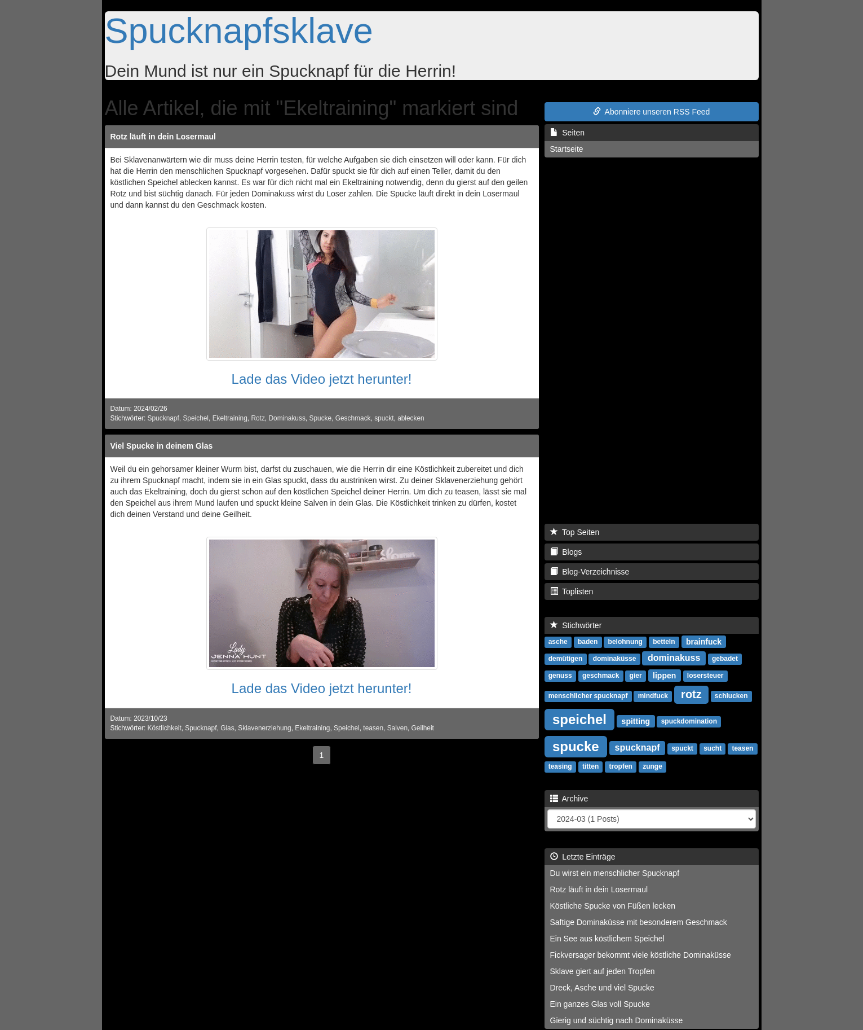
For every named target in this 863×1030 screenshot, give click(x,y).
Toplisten (572, 591)
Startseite (566, 149)
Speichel (196, 418)
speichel (579, 718)
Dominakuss (286, 418)
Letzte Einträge (583, 856)
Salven (397, 728)
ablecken (410, 418)
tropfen (620, 766)
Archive (569, 798)
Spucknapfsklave (239, 30)
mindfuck (653, 696)
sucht (712, 748)
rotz (691, 694)
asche (558, 642)
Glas (227, 728)
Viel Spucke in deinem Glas (161, 445)
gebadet (725, 659)
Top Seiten (575, 532)
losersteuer (705, 676)
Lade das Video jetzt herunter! (322, 379)
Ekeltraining (230, 418)
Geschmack (353, 418)
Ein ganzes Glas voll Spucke (600, 1004)
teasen (373, 728)
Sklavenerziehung (264, 728)
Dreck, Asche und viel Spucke (602, 987)
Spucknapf (163, 418)
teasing (560, 766)
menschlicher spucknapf (588, 696)
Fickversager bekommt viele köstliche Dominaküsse (640, 954)
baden (588, 642)
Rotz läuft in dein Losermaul (163, 136)
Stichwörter (576, 625)
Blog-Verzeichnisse (590, 571)
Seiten (567, 132)
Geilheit (422, 728)
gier (636, 676)
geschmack (600, 676)
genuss (560, 676)
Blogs (566, 551)
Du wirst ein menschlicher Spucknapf (615, 873)
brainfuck (704, 641)
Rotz (257, 418)
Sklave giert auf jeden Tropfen (602, 971)
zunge (652, 766)
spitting (636, 720)
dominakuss (674, 658)
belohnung (625, 642)
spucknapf (637, 747)
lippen (664, 675)
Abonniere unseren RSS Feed (651, 111)
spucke (575, 745)
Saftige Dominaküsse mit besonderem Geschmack (638, 922)
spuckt (383, 418)
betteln (664, 642)
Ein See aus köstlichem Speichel (607, 938)
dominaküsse (614, 659)
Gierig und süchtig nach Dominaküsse (616, 1020)
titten (590, 766)
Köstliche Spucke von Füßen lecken (613, 905)
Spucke (320, 418)
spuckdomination (689, 721)
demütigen (565, 659)
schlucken (731, 696)
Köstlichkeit (165, 728)
